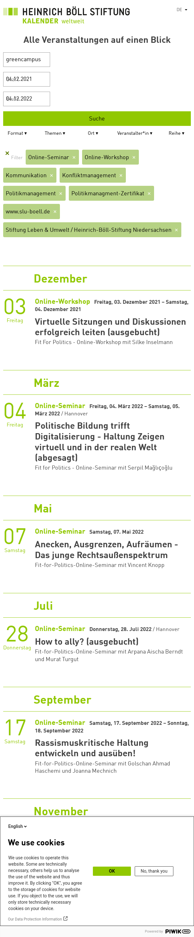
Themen (53, 133)
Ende (12, 99)
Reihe (175, 133)
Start (12, 79)
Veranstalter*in (133, 133)
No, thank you (154, 871)
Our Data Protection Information (35, 919)
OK (112, 871)
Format (15, 133)
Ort (91, 133)
